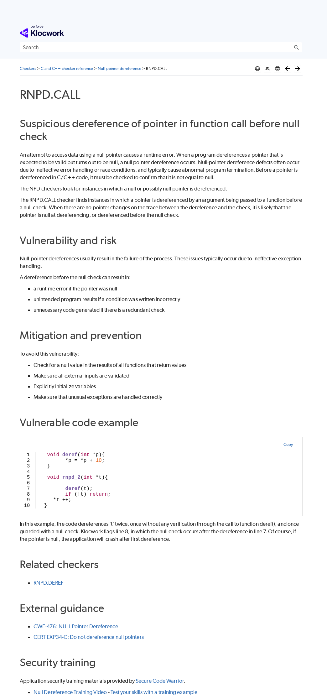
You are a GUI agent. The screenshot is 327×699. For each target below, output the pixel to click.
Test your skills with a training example (154, 692)
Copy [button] (288, 444)
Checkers (28, 68)
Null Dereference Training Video (70, 692)
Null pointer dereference (119, 68)
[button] (296, 47)
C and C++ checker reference (67, 68)
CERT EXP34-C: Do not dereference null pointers (89, 637)
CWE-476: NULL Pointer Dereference (76, 626)
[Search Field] (161, 47)
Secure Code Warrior (160, 681)
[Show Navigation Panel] (298, 31)
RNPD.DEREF (49, 583)
